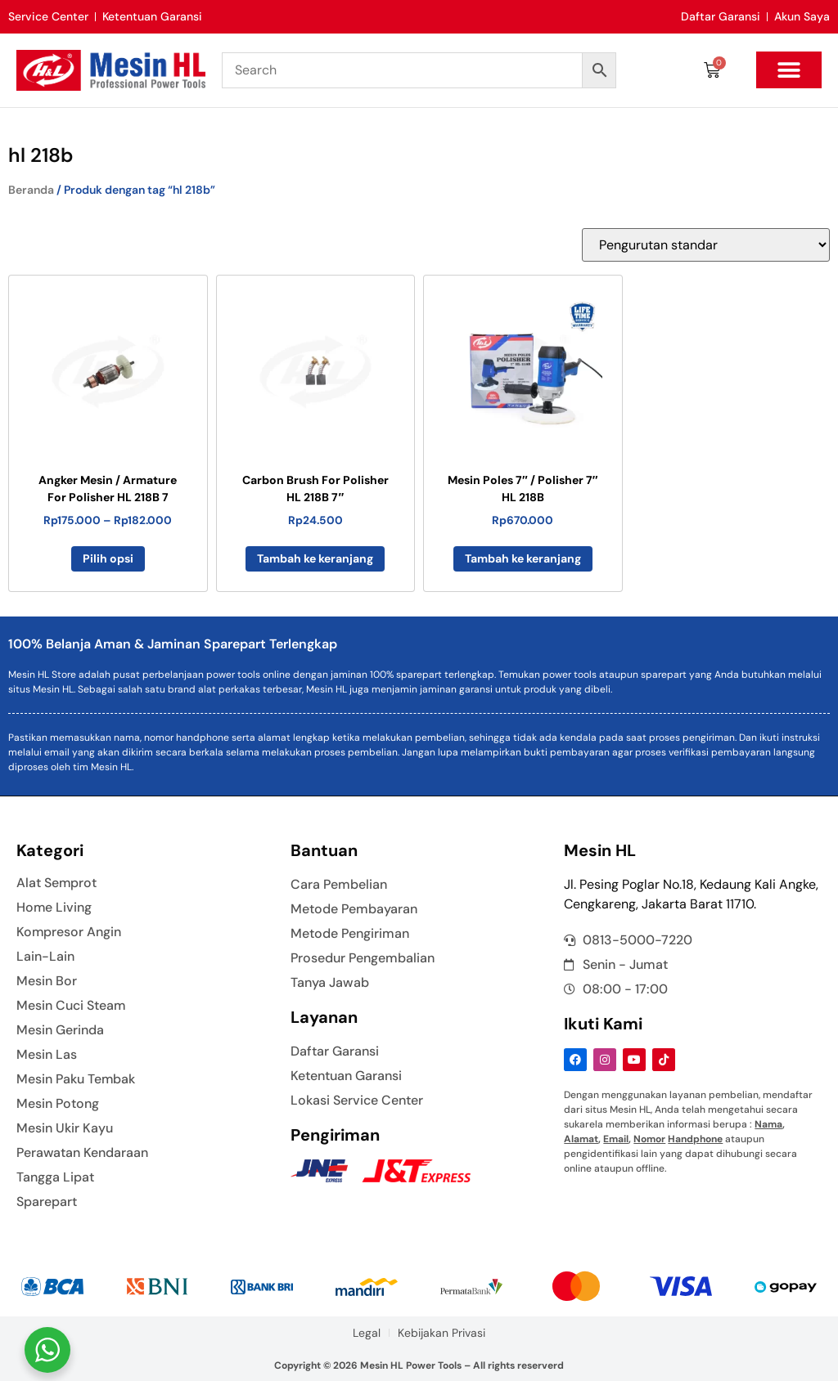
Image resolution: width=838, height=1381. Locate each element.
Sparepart (46, 1202)
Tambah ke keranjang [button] (315, 558)
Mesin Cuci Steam (71, 1006)
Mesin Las (46, 1055)
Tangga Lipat (55, 1177)
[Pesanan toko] (706, 245)
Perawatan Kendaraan (82, 1153)
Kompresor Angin (69, 932)
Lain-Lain (45, 956)
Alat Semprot (56, 883)
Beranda (31, 189)
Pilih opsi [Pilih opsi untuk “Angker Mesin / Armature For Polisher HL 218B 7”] (108, 558)
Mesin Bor (46, 981)
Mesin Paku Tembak (76, 1079)
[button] (789, 70)
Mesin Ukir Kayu (64, 1128)
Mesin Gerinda (60, 1030)
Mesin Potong (57, 1104)
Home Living (54, 907)
